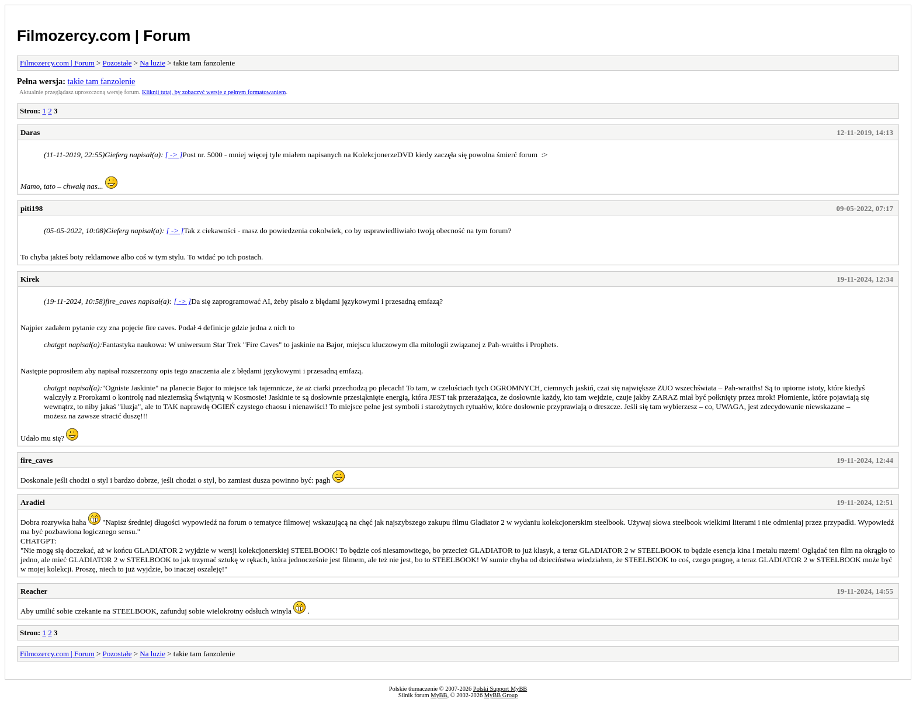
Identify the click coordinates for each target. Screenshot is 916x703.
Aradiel (32, 502)
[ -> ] (174, 154)
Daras (30, 132)
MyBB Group (501, 695)
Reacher (33, 591)
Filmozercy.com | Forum (103, 35)
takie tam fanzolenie (102, 81)
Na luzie (152, 62)
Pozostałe (117, 62)
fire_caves (36, 460)
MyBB (439, 695)
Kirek (29, 279)
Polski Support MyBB (500, 688)
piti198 (31, 208)
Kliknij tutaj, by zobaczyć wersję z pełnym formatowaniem (214, 92)
